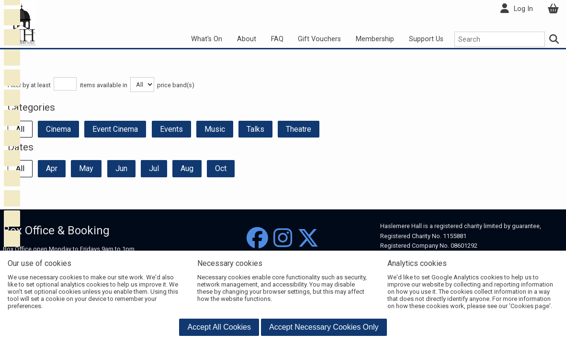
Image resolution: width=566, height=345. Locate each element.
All (20, 129)
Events (171, 129)
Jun (121, 168)
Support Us (426, 39)
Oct (220, 168)
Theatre (298, 129)
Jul (154, 168)
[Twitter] (308, 238)
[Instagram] (282, 238)
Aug (187, 168)
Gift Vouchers (319, 39)
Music (214, 129)
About (246, 39)
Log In (523, 9)
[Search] (554, 39)
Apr (51, 168)
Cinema (58, 129)
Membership (375, 39)
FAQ (277, 39)
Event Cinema (115, 129)
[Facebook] (257, 238)
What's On (206, 39)
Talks (255, 129)
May (86, 168)
